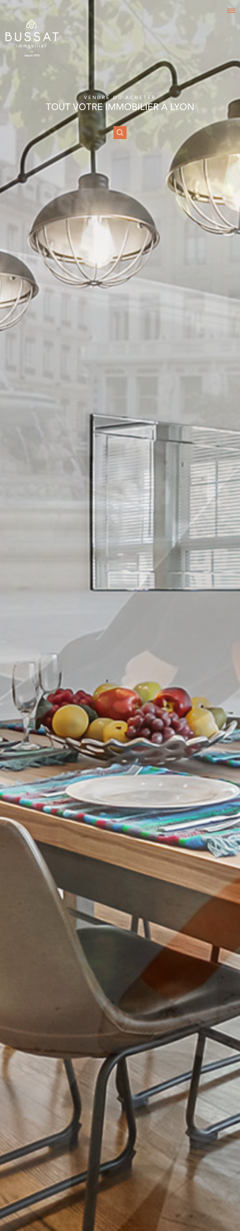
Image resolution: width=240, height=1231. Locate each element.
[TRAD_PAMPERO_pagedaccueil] (32, 58)
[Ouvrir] (119, 132)
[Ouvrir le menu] (233, 11)
